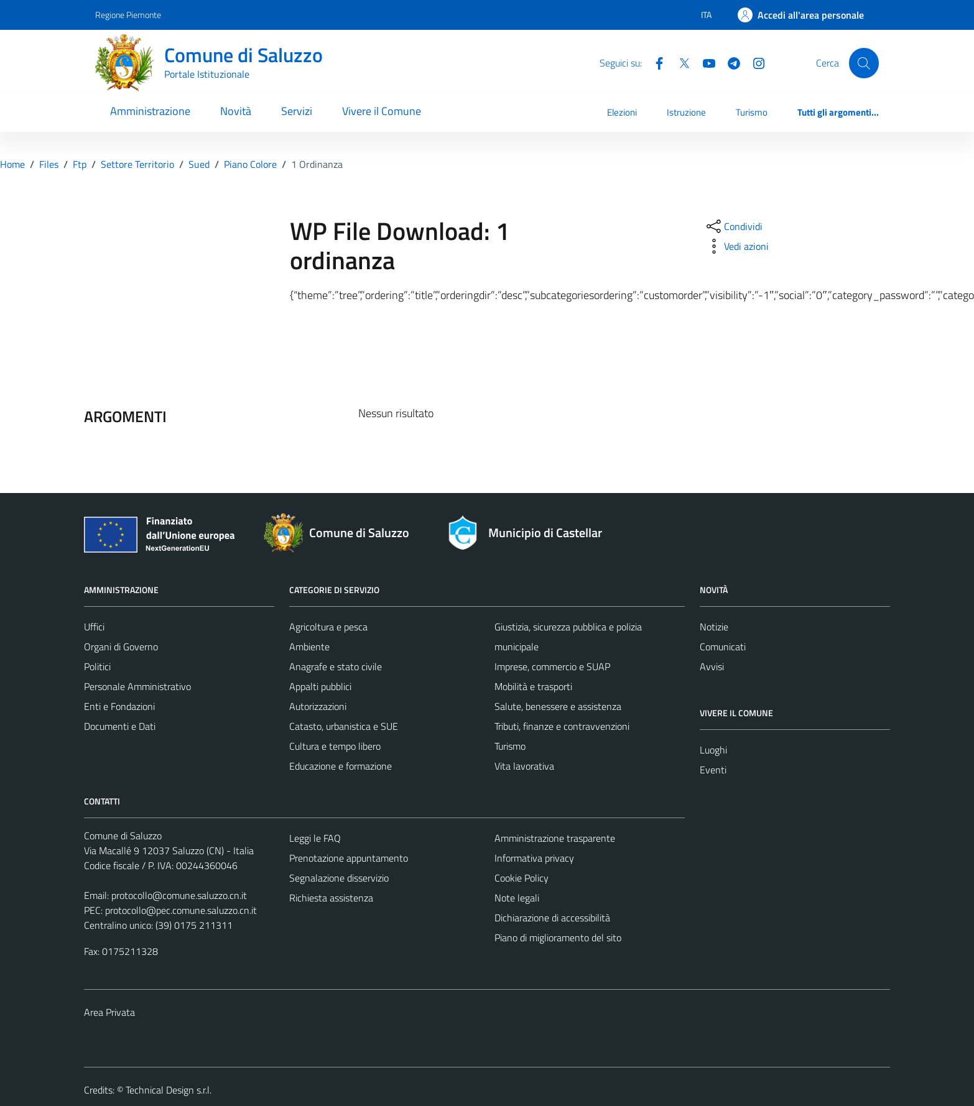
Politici (97, 666)
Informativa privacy (534, 857)
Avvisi (712, 666)
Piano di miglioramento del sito (557, 937)
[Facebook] (654, 62)
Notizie (714, 626)
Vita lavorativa (524, 765)
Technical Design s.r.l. (168, 1089)
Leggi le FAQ (315, 838)
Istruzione (686, 112)
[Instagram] (753, 62)
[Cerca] (864, 63)
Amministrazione (150, 111)
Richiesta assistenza (331, 897)
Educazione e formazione (340, 765)
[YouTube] (704, 62)
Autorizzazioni (317, 706)
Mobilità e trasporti (533, 686)
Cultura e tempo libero (335, 746)
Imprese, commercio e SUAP (552, 666)
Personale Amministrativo (137, 686)
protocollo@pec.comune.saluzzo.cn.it (181, 910)
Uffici (94, 626)
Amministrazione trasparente (554, 838)
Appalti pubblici (320, 686)
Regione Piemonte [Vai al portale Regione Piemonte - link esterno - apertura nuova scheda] (128, 14)
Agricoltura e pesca (328, 626)
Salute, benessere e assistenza (557, 706)
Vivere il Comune (381, 111)
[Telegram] (729, 62)
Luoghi (713, 749)
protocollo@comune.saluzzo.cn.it (179, 895)
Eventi (713, 769)
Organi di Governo (121, 646)
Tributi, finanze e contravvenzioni (561, 726)
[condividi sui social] (733, 226)
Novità (235, 111)
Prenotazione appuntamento (348, 857)
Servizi (296, 111)
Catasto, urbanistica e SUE (343, 726)
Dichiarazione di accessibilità (552, 917)
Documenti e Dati (119, 726)
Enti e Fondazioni (119, 706)
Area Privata (109, 1012)
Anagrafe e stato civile (335, 666)
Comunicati (723, 646)
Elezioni (622, 112)
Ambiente (309, 646)
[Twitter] (679, 62)
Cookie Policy (521, 877)
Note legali (516, 897)
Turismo (752, 112)
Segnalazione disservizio (339, 877)
